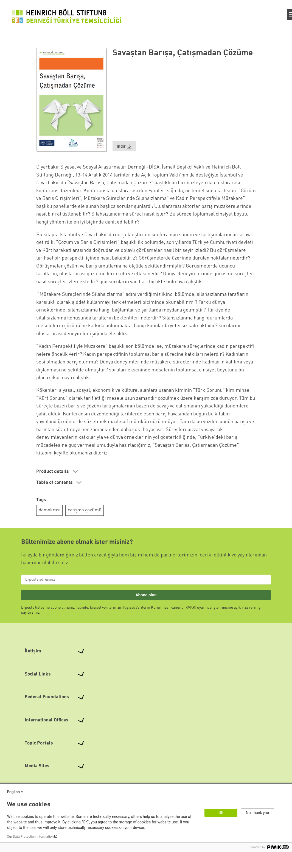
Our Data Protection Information (30, 837)
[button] (124, 146)
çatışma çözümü (85, 510)
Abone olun (145, 595)
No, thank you (257, 812)
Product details (53, 471)
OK (220, 812)
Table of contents (55, 482)
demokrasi (49, 510)
